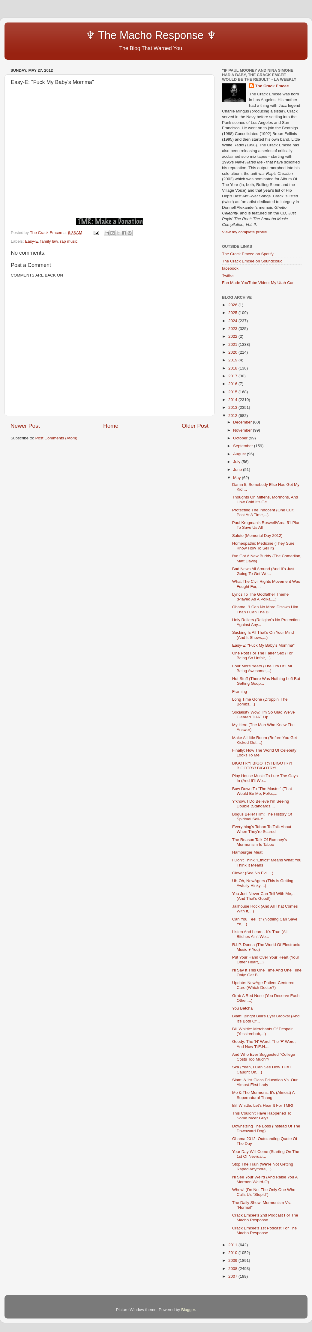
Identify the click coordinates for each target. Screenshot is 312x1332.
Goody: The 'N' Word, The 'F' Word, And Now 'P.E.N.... (264, 1044)
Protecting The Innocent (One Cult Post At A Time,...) (263, 512)
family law (49, 241)
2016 (233, 384)
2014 (233, 399)
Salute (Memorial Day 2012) (257, 535)
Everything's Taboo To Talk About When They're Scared (261, 829)
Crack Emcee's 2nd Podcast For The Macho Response (265, 1217)
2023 (233, 328)
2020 (233, 352)
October (241, 438)
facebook (230, 268)
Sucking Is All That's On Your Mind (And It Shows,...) (263, 634)
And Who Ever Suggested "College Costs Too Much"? (263, 1056)
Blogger (188, 1309)
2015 (233, 392)
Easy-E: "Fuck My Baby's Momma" (263, 645)
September (243, 446)
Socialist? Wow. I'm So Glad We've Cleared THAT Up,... (263, 714)
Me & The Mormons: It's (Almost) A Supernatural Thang (263, 1095)
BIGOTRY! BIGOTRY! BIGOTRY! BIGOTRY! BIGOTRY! (262, 765)
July (237, 461)
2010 (233, 1252)
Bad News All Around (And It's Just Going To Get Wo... (263, 571)
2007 (233, 1276)
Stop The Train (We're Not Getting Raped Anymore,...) (262, 1166)
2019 (233, 360)
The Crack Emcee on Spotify (248, 254)
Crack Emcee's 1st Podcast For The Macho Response (264, 1230)
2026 (233, 305)
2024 (233, 321)
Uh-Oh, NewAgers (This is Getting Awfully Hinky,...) (262, 883)
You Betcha (242, 1008)
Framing (239, 691)
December (243, 422)
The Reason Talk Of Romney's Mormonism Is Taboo (259, 842)
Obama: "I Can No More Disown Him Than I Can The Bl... (265, 609)
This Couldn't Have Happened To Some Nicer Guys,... (261, 1115)
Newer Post (25, 426)
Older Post (195, 426)
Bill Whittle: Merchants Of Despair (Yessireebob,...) (262, 1031)
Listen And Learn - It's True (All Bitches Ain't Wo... (259, 934)
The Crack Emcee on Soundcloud (252, 261)
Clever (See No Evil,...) (252, 873)
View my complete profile (244, 232)
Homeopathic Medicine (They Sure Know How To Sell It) (263, 545)
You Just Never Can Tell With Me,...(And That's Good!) (264, 896)
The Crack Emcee (272, 86)
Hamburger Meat (247, 852)
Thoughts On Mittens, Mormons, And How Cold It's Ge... (265, 499)
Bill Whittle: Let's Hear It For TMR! (262, 1105)
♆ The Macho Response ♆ (115, 35)
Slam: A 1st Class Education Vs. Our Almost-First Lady (265, 1082)
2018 (233, 368)
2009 (233, 1260)
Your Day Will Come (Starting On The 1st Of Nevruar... (265, 1154)
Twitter (228, 275)
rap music (69, 241)
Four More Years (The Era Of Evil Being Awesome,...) (262, 668)
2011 (233, 1245)
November (243, 430)
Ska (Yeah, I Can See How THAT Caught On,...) (262, 1069)
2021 (233, 344)
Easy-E (31, 241)
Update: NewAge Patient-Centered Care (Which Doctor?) (263, 985)
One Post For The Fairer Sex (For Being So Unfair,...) (262, 655)
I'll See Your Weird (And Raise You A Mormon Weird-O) (265, 1179)
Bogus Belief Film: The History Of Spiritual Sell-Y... (262, 816)
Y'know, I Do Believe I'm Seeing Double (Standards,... (260, 803)
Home (110, 426)
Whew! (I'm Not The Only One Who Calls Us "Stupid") (264, 1192)
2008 (233, 1268)
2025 (233, 312)
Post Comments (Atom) (56, 438)
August (240, 454)
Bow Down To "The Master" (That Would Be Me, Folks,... (262, 791)
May (237, 477)
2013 (233, 407)
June (238, 469)
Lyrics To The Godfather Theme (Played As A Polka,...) (260, 596)
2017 (233, 376)
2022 (233, 336)
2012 (233, 415)
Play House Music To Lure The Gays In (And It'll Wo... (265, 778)
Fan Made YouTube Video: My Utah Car (258, 282)
